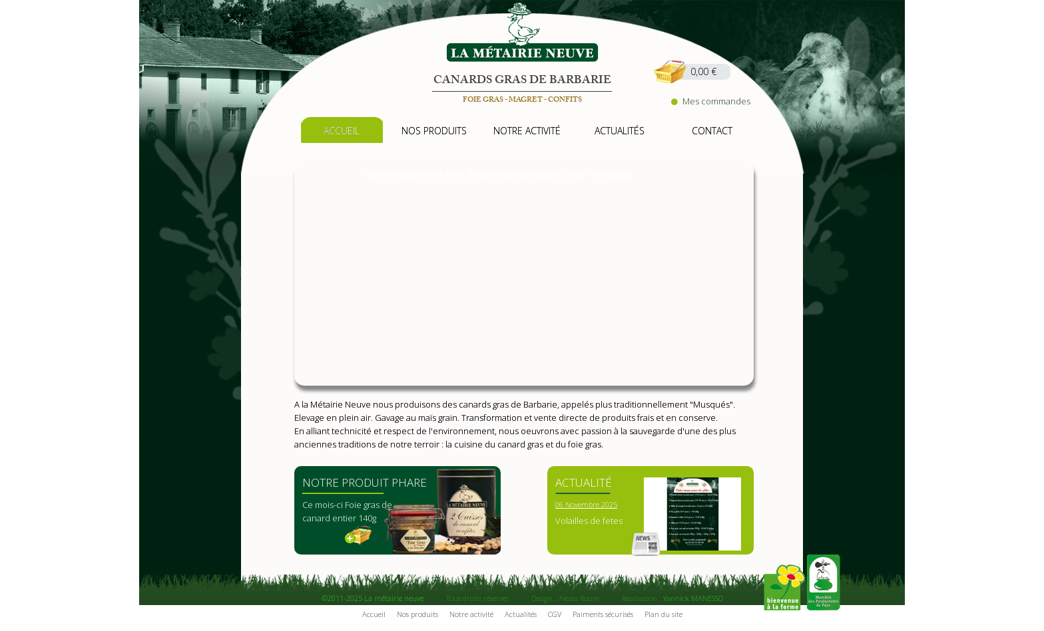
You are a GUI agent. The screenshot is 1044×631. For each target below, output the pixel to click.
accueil (342, 130)
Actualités (521, 614)
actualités (620, 130)
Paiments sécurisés (603, 614)
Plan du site (663, 614)
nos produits (434, 130)
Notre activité (471, 614)
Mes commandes (710, 101)
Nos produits (417, 614)
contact (712, 130)
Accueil (374, 614)
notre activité (527, 130)
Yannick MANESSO (693, 598)
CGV (554, 614)
